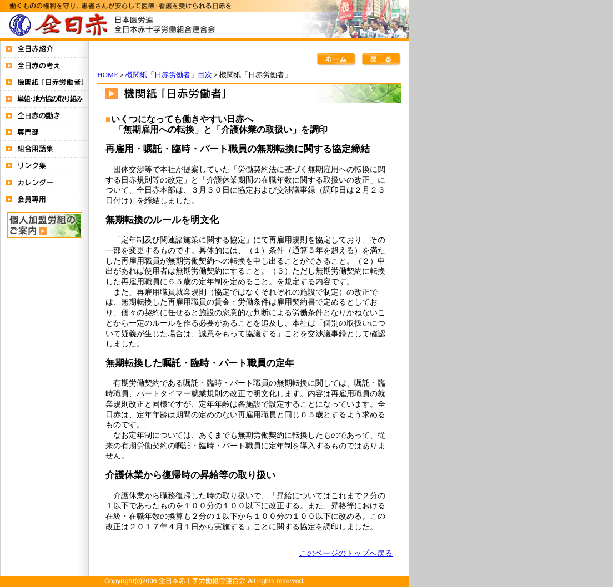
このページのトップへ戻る (346, 553)
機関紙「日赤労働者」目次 (168, 74)
